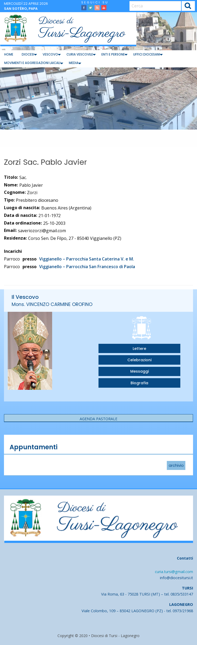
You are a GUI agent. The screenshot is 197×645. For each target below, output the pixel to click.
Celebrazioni (139, 360)
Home (8, 54)
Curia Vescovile (79, 54)
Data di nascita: (20, 215)
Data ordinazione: (23, 223)
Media (73, 63)
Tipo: (9, 200)
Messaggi (139, 371)
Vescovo (50, 54)
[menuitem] (8, 54)
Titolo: (11, 177)
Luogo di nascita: (22, 208)
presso (30, 259)
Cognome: (15, 192)
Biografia (139, 383)
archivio (176, 465)
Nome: (11, 185)
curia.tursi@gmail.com (174, 571)
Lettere (139, 348)
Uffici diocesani (146, 54)
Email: (10, 230)
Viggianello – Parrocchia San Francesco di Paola (87, 266)
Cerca (188, 6)
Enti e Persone (113, 54)
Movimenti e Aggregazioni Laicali (32, 63)
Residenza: (15, 238)
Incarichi (13, 251)
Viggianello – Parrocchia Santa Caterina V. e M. (86, 259)
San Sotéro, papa (21, 8)
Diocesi (28, 54)
